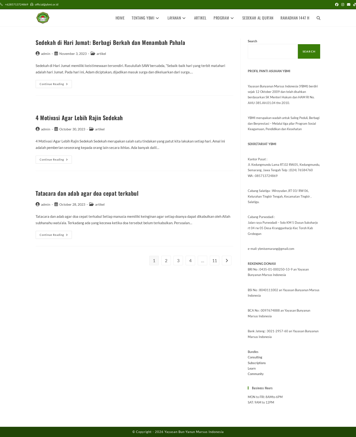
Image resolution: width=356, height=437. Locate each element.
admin (45, 54)
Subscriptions (257, 363)
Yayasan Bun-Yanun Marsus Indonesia (194, 432)
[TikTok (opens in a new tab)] (354, 4)
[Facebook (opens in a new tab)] (337, 4)
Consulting (255, 357)
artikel (101, 54)
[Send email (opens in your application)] (349, 4)
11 (214, 260)
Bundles (253, 352)
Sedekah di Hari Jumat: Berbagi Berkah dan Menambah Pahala (110, 42)
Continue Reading (56, 85)
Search (252, 41)
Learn (252, 368)
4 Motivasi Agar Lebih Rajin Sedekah (79, 117)
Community (256, 374)
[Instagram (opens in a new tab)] (343, 4)
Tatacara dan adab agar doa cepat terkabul (87, 193)
